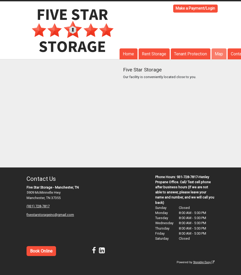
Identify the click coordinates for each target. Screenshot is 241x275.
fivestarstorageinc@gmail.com (50, 215)
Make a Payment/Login (195, 8)
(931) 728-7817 (38, 206)
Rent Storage (154, 53)
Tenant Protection (190, 53)
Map (219, 53)
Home (128, 53)
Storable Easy (203, 262)
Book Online (41, 251)
